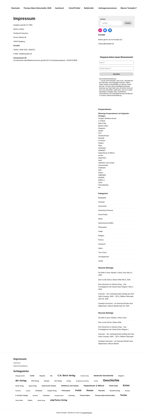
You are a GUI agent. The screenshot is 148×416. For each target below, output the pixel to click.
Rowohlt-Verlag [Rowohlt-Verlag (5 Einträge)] (115, 390)
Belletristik (89, 8)
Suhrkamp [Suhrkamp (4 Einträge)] (72, 395)
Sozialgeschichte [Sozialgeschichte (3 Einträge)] (59, 395)
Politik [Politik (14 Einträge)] (78, 390)
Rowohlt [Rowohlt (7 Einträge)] (101, 390)
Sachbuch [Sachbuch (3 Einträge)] (35, 395)
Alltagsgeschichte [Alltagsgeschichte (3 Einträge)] (20, 375)
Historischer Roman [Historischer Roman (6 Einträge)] (49, 386)
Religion (101, 236)
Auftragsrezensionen (107, 8)
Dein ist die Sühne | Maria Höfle (109, 280)
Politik (100, 231)
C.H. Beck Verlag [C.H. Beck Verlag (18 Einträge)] (66, 375)
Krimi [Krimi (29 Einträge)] (126, 385)
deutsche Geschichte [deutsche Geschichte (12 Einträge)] (103, 375)
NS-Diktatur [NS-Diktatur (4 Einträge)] (38, 390)
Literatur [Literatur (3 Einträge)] (28, 390)
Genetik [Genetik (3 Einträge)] (96, 381)
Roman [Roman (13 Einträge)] (90, 390)
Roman (101, 240)
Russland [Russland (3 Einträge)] (127, 390)
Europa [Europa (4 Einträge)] (69, 381)
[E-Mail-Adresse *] (116, 68)
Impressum (16, 363)
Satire (100, 248)
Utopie (100, 261)
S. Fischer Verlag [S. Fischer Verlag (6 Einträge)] (21, 395)
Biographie (102, 198)
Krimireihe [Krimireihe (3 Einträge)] (18, 390)
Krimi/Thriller (74, 8)
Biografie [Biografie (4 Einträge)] (42, 376)
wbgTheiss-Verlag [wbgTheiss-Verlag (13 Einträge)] (58, 400)
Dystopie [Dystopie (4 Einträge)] (46, 381)
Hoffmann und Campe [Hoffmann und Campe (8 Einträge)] (70, 386)
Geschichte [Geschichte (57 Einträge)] (111, 380)
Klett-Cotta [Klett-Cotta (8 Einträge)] (113, 386)
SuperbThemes (87, 413)
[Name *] (116, 63)
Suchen (103, 19)
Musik (100, 219)
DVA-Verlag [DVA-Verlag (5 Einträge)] (35, 381)
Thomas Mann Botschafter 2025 (37, 8)
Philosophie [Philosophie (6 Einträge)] (66, 390)
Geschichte (102, 206)
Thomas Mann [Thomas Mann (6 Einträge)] (85, 395)
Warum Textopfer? (129, 8)
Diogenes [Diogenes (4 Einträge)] (121, 376)
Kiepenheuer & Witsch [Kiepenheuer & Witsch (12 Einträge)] (94, 386)
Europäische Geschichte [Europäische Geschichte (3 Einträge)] (82, 381)
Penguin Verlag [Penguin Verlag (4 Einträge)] (52, 390)
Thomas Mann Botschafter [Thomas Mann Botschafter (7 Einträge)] (105, 395)
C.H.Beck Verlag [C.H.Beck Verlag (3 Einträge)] (84, 375)
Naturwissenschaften (106, 223)
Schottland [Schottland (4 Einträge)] (46, 395)
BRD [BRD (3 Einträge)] (51, 375)
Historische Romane (105, 210)
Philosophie (102, 227)
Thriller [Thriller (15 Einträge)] (123, 395)
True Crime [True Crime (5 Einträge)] (19, 400)
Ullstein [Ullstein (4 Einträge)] (30, 400)
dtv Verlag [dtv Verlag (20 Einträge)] (20, 380)
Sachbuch (59, 8)
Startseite (15, 8)
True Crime (102, 252)
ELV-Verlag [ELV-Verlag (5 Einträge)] (58, 381)
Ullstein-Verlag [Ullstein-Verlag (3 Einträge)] (41, 400)
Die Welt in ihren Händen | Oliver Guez (112, 272)
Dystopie (101, 202)
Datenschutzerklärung (20, 366)
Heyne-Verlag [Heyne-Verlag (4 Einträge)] (33, 386)
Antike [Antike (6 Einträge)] (32, 376)
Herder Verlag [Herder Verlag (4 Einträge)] (19, 386)
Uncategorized (103, 257)
